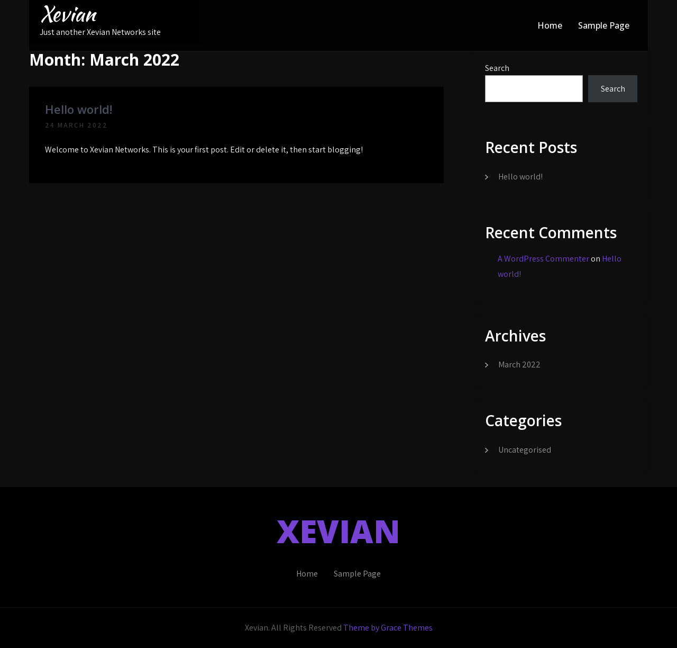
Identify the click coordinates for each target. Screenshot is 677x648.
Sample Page (603, 25)
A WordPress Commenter (543, 258)
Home (549, 25)
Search (497, 68)
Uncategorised (524, 449)
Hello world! (78, 109)
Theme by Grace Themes (388, 627)
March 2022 (519, 364)
